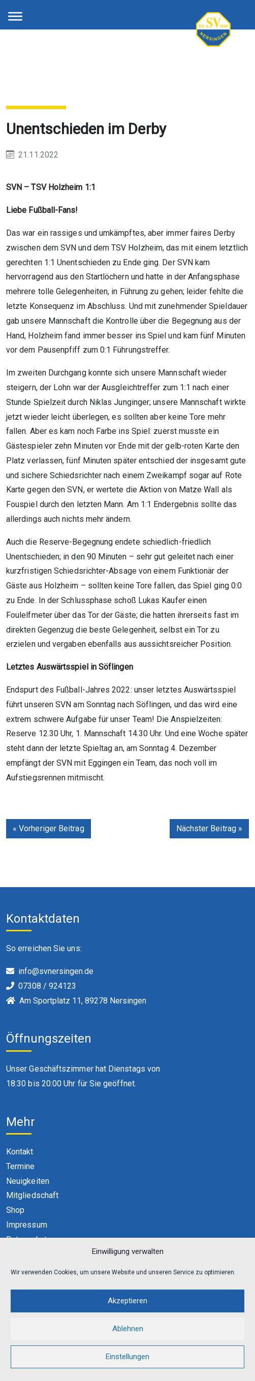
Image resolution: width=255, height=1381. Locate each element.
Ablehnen (127, 1339)
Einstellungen (127, 1367)
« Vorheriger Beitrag (48, 828)
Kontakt (20, 1151)
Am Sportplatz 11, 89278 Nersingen (82, 1001)
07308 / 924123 (47, 986)
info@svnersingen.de (55, 971)
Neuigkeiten (27, 1181)
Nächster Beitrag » (209, 828)
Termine (20, 1166)
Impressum (26, 1225)
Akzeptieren (127, 1311)
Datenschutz (28, 1239)
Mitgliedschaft (32, 1195)
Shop (15, 1210)
